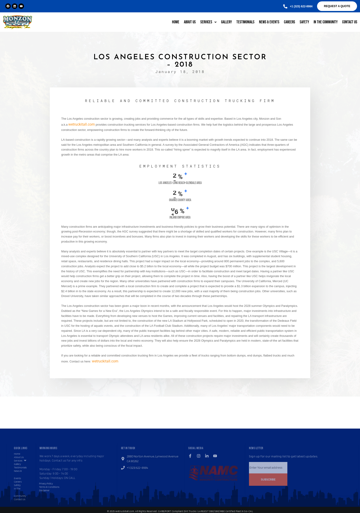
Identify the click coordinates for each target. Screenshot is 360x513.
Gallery (226, 22)
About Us (190, 22)
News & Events (269, 22)
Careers (289, 22)
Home (175, 22)
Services (208, 22)
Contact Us (349, 22)
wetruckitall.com (81, 124)
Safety (304, 22)
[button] (301, 6)
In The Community (326, 22)
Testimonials (245, 22)
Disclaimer (44, 490)
